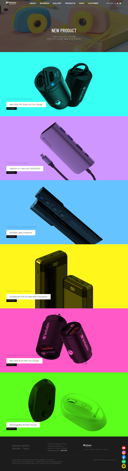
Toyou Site (86, 449)
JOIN (112, 3)
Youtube (92, 449)
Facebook (105, 449)
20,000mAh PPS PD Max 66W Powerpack (28, 297)
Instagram (98, 449)
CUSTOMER (93, 3)
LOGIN (107, 3)
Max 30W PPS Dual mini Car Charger (26, 104)
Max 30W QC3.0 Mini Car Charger (24, 361)
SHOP (81, 3)
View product (11, 108)
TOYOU (114, 460)
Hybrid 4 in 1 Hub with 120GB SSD (25, 168)
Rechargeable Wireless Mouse (23, 425)
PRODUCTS (70, 3)
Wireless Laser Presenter (21, 233)
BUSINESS (44, 3)
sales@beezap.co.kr (54, 450)
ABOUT (33, 3)
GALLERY (57, 3)
